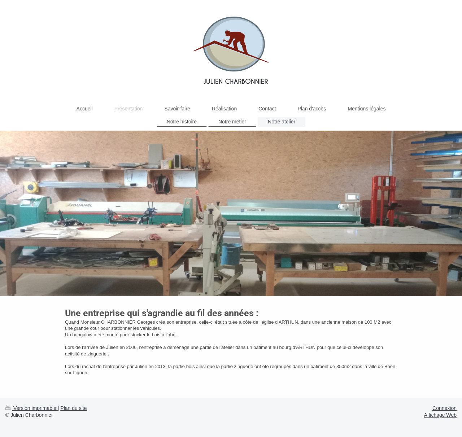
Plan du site (73, 408)
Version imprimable (31, 408)
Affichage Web (440, 415)
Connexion (444, 408)
